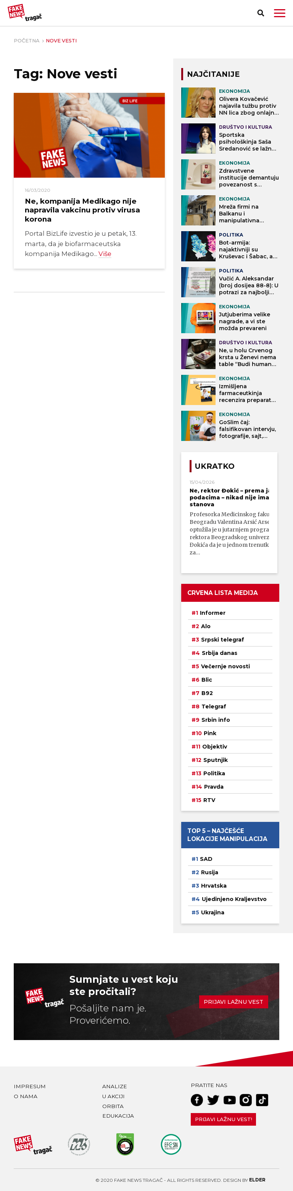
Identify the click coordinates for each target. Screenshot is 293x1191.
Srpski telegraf (222, 639)
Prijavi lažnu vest (233, 1001)
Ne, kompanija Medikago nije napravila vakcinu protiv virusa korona (82, 210)
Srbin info (215, 719)
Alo (206, 626)
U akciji (113, 1096)
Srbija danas (219, 653)
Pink (210, 733)
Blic (206, 679)
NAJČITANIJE (213, 74)
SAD (206, 859)
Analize (114, 1086)
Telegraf (213, 706)
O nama (25, 1096)
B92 (207, 693)
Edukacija (118, 1116)
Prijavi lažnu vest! (223, 1119)
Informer (212, 612)
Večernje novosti (225, 666)
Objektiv (214, 746)
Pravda (214, 786)
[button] (279, 13)
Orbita (113, 1106)
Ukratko (215, 466)
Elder (257, 1180)
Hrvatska (214, 885)
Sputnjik (215, 760)
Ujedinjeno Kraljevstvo (234, 899)
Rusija (209, 872)
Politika (214, 773)
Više (104, 254)
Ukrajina (212, 912)
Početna (26, 41)
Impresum (30, 1086)
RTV (209, 800)
